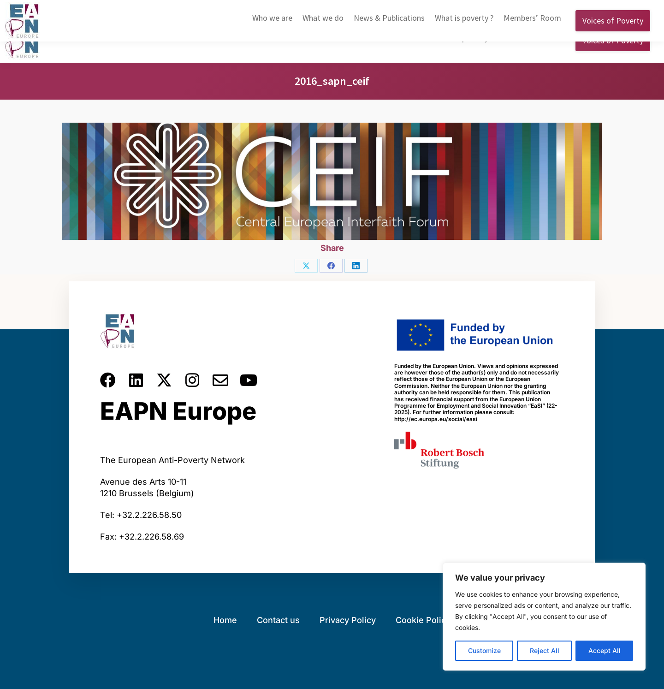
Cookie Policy (423, 620)
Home (225, 620)
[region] (544, 617)
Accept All (604, 650)
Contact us (278, 620)
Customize (484, 650)
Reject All (544, 650)
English (501, 8)
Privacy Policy (348, 620)
